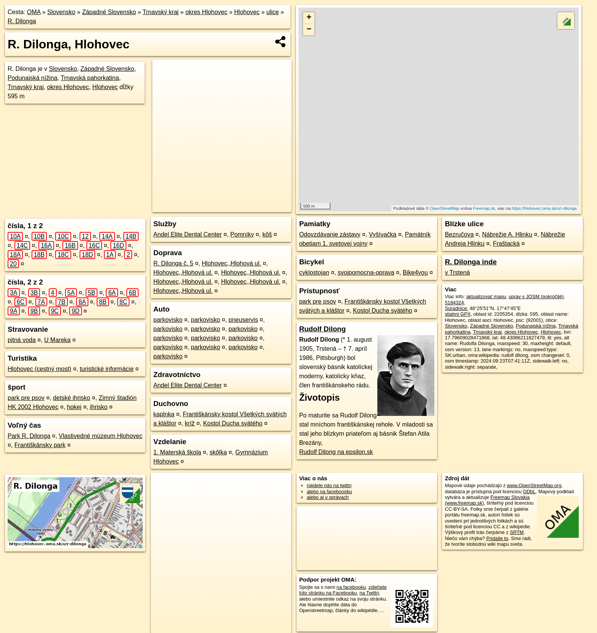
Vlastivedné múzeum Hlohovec (100, 436)
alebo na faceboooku (329, 491)
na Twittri (369, 593)
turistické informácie (106, 369)
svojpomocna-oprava (366, 272)
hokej (74, 407)
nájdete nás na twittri (329, 485)
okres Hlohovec (206, 12)
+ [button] (308, 18)
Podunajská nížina (32, 78)
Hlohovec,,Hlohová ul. (231, 263)
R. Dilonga (22, 21)
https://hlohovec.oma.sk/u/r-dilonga (544, 208)
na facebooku (351, 587)
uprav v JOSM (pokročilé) (536, 296)
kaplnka (163, 414)
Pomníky (242, 234)
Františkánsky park (39, 445)
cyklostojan (314, 272)
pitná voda (22, 340)
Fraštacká (506, 243)
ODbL (529, 491)
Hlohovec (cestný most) (39, 369)
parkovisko (167, 319)
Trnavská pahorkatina (90, 78)
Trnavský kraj (161, 12)
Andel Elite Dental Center (187, 234)
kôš (267, 234)
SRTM (517, 532)
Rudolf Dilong (322, 329)
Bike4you (415, 272)
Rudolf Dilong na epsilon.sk (336, 452)
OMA (34, 12)
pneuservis (243, 319)
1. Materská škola (177, 452)
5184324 (454, 302)
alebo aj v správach (328, 497)
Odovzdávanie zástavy (330, 234)
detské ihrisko (71, 398)
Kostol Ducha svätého (233, 423)
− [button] (308, 29)
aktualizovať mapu (486, 296)
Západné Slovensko (109, 12)
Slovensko (61, 12)
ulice (273, 12)
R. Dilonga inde (470, 262)
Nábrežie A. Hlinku (507, 234)
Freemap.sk (484, 208)
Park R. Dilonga (29, 436)
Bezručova (459, 234)
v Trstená (457, 272)
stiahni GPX (458, 314)
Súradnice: (456, 308)
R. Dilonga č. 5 (173, 263)
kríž (190, 423)
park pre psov (26, 398)
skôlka (218, 452)
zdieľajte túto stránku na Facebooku (343, 590)
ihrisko (98, 407)
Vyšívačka (382, 234)
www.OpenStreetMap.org (534, 485)
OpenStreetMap (445, 208)
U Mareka (57, 340)
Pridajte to (497, 538)
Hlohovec (247, 12)
